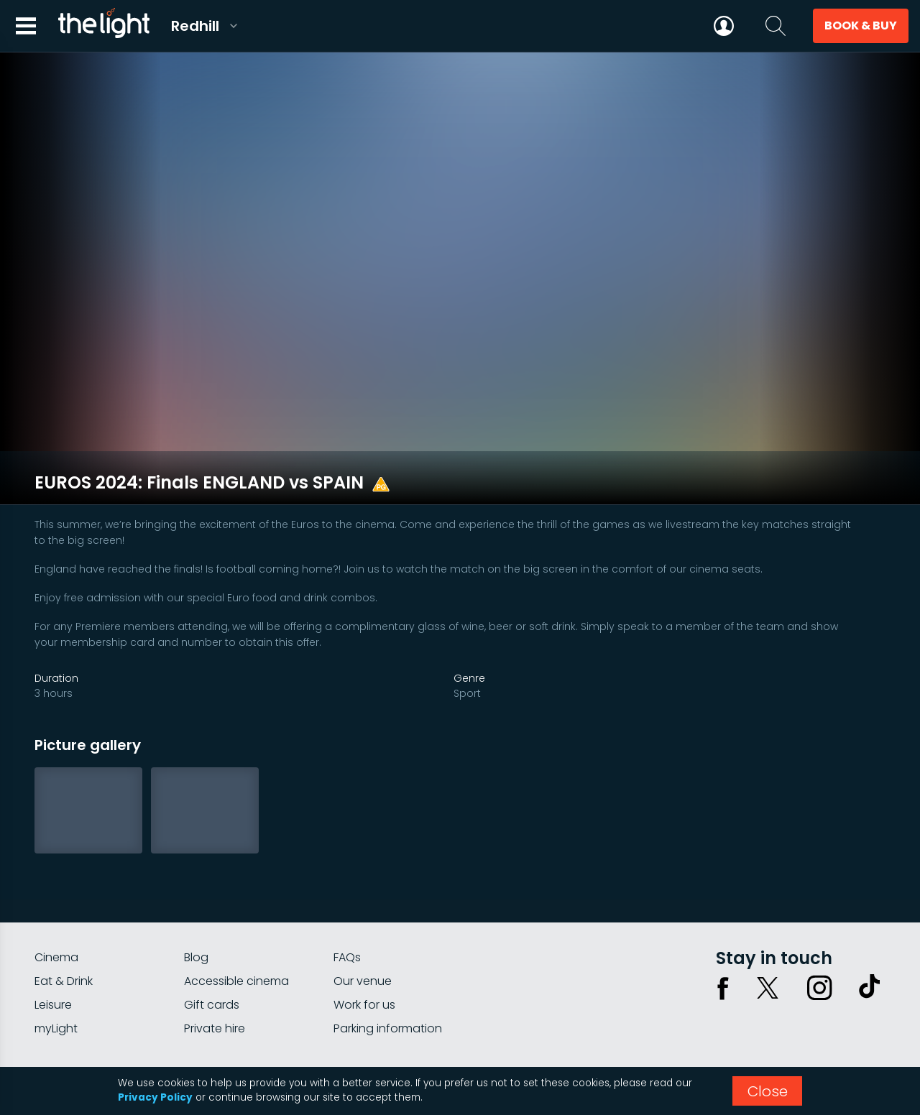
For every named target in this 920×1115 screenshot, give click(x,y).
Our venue (363, 919)
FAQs (347, 895)
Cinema (56, 895)
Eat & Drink (63, 919)
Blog (196, 895)
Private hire (214, 966)
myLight (56, 966)
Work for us (364, 943)
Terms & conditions (836, 1020)
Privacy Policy (155, 1097)
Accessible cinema (236, 919)
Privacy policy (741, 1020)
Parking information (388, 966)
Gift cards (211, 943)
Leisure (53, 943)
